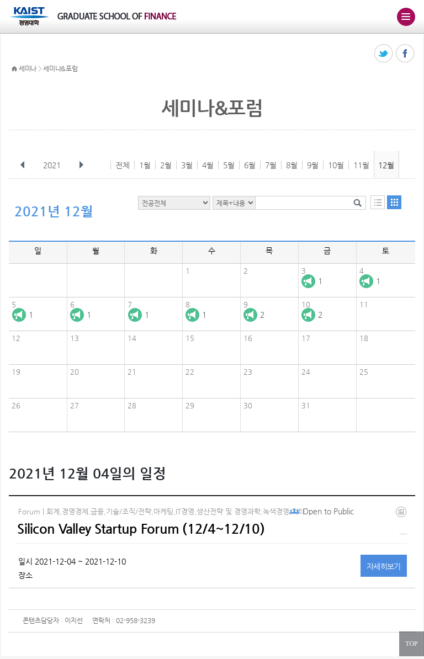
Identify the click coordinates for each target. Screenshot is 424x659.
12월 (386, 165)
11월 (361, 165)
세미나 (27, 68)
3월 (187, 165)
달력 (394, 202)
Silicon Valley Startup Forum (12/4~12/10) (140, 528)
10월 (336, 165)
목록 (377, 202)
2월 (166, 165)
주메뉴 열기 (406, 17)
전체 (122, 165)
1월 (145, 165)
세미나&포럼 (60, 68)
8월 (292, 165)
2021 (53, 165)
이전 (22, 165)
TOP (411, 643)
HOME (14, 69)
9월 (313, 165)
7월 (271, 165)
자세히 (384, 566)
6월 (250, 165)
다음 (81, 165)
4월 (208, 165)
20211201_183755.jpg (403, 520)
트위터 (384, 53)
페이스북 (405, 53)
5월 (229, 165)
